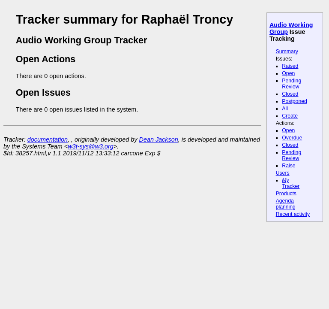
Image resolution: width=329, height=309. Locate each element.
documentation (47, 139)
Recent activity (293, 214)
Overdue (292, 138)
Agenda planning (286, 204)
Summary (287, 51)
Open (288, 73)
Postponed (294, 101)
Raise (288, 166)
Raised (290, 66)
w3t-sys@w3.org (91, 146)
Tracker (290, 183)
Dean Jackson (158, 139)
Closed (290, 94)
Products (286, 194)
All (285, 109)
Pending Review (291, 84)
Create (290, 116)
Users (283, 173)
